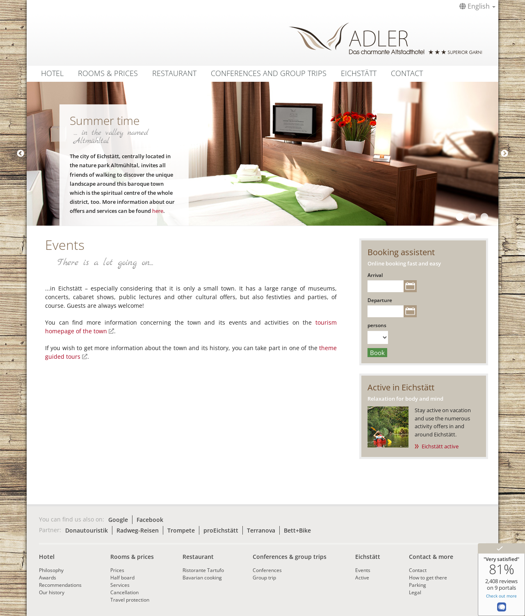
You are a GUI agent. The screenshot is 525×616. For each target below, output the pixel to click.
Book (377, 352)
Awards (47, 577)
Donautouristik (86, 530)
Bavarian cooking (202, 577)
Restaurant (174, 73)
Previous (20, 154)
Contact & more (431, 557)
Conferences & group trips (289, 557)
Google (118, 520)
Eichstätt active (440, 446)
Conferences (267, 570)
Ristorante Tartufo (203, 570)
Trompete (181, 530)
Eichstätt (359, 73)
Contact (407, 73)
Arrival (375, 275)
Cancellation (124, 592)
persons (377, 325)
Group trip (264, 577)
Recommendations (60, 584)
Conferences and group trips (268, 73)
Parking (417, 584)
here (157, 211)
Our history (51, 592)
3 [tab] (484, 217)
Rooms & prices (132, 557)
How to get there (428, 577)
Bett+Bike (297, 530)
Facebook (150, 520)
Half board (122, 577)
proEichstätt (220, 530)
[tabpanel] (262, 154)
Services (120, 584)
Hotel (52, 73)
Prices (117, 570)
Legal (415, 592)
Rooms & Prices (108, 73)
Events (362, 570)
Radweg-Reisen (137, 530)
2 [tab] (472, 217)
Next (504, 154)
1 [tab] (459, 217)
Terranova (261, 530)
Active (362, 577)
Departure (380, 300)
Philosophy (51, 570)
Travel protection (129, 599)
